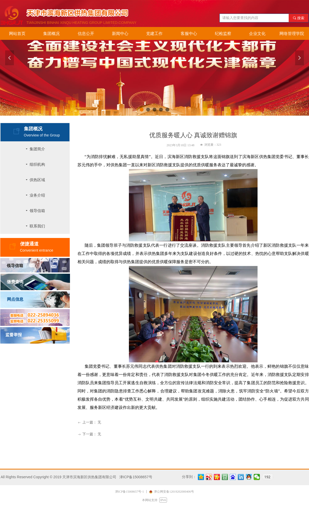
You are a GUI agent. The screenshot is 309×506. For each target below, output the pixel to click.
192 (267, 476)
